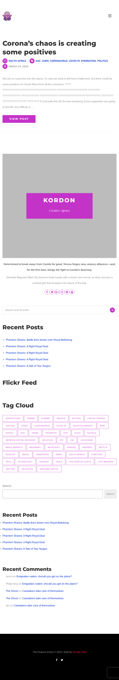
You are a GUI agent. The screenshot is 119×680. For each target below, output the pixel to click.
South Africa (17, 60)
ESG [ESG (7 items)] (23, 433)
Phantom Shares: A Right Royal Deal (27, 346)
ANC (38, 60)
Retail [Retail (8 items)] (25, 454)
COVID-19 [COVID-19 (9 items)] (61, 426)
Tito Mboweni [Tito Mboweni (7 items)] (105, 462)
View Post (19, 118)
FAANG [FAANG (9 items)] (35, 433)
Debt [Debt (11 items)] (102, 426)
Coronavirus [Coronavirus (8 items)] (42, 426)
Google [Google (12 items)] (91, 433)
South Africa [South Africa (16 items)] (77, 454)
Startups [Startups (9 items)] (96, 454)
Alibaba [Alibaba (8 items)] (45, 418)
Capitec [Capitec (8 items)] (10, 426)
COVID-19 (74, 60)
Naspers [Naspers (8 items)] (87, 447)
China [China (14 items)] (24, 426)
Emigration (88, 60)
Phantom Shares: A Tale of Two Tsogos (28, 365)
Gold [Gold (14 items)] (78, 433)
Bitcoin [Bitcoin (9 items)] (76, 418)
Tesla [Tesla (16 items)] (59, 462)
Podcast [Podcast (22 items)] (11, 454)
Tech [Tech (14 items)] (8, 462)
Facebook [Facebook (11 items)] (51, 433)
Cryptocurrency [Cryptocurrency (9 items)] (83, 426)
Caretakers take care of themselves (43, 590)
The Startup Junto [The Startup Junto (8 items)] (80, 462)
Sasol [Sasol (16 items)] (59, 454)
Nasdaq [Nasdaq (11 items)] (71, 447)
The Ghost (12, 590)
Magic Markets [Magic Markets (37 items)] (14, 447)
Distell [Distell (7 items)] (10, 433)
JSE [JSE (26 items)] (72, 440)
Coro (45, 60)
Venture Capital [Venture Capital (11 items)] (49, 469)
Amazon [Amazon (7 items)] (61, 418)
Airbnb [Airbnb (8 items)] (31, 418)
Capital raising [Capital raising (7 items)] (96, 418)
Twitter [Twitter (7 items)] (10, 469)
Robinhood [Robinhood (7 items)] (42, 454)
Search (7, 485)
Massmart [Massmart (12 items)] (35, 447)
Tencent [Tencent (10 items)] (44, 462)
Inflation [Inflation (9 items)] (47, 440)
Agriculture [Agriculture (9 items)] (13, 418)
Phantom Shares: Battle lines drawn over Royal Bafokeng (39, 339)
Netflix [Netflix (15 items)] (103, 447)
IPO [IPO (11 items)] (61, 440)
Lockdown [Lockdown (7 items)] (87, 440)
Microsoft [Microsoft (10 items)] (54, 447)
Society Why (79, 652)
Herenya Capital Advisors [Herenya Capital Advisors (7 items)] (20, 440)
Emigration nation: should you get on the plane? (44, 576)
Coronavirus (59, 60)
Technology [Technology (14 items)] (25, 462)
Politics (102, 60)
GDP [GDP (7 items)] (65, 433)
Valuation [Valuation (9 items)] (27, 469)
